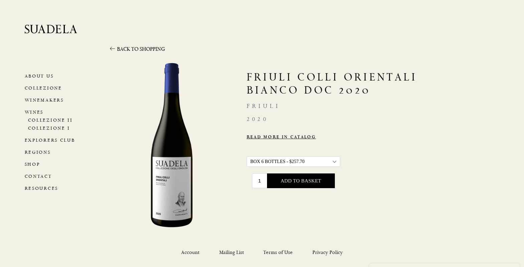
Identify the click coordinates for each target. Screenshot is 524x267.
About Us (38, 76)
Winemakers (43, 100)
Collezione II (49, 120)
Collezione (42, 88)
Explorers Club (49, 140)
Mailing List (231, 252)
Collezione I (47, 128)
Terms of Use (278, 252)
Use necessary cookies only (407, 247)
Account (190, 252)
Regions (37, 152)
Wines (33, 112)
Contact (37, 176)
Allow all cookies (339, 246)
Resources (40, 188)
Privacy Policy (406, 230)
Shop (32, 164)
